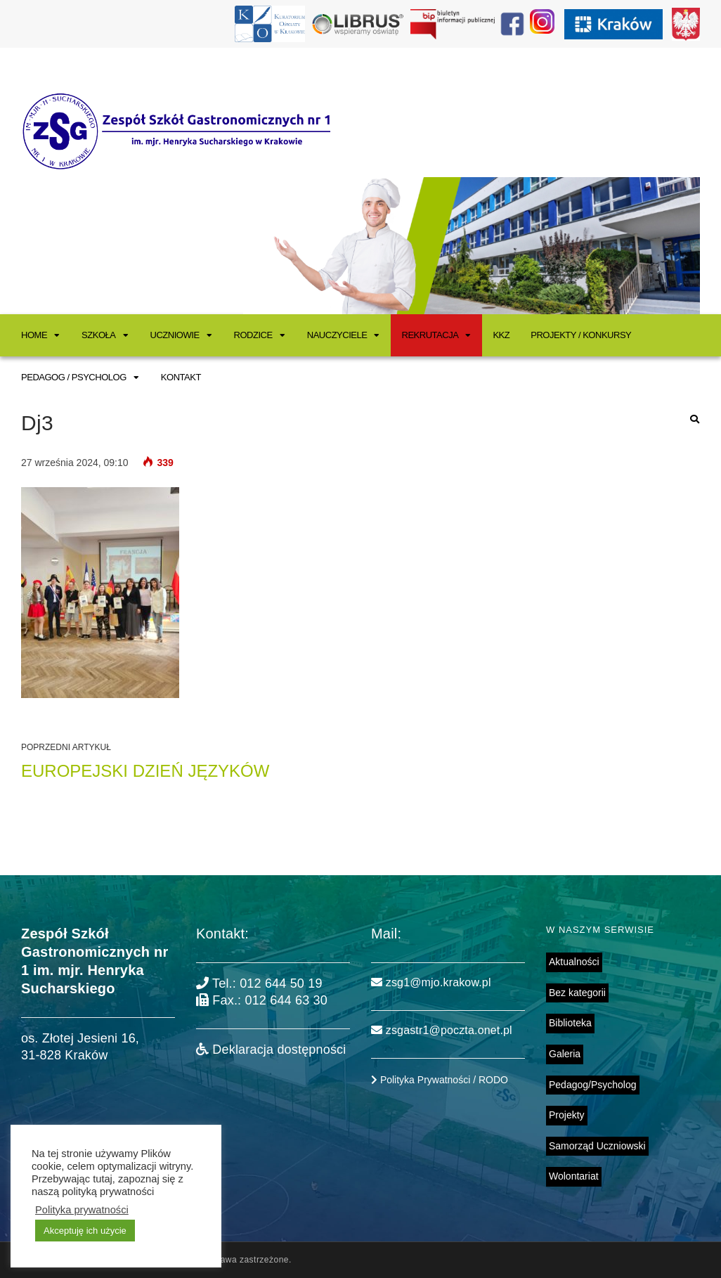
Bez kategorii (577, 992)
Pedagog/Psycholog (593, 1084)
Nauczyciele (337, 335)
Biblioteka (570, 1022)
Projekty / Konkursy (581, 335)
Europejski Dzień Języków (145, 770)
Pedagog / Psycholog (73, 377)
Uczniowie (175, 335)
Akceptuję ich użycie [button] (85, 1230)
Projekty (567, 1115)
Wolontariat (574, 1176)
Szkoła (98, 335)
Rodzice (253, 335)
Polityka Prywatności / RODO (439, 1079)
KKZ (501, 335)
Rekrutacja (429, 335)
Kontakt (181, 377)
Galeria (564, 1053)
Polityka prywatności (82, 1209)
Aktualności (574, 961)
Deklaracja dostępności (271, 1050)
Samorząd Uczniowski (597, 1145)
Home (34, 335)
